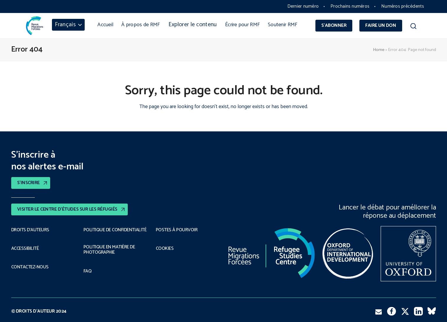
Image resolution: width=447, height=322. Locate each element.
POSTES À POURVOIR (177, 230)
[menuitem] (68, 25)
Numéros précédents (402, 6)
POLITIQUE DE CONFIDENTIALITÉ (115, 230)
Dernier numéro (303, 6)
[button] (413, 27)
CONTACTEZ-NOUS (30, 267)
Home (378, 49)
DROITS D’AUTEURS (30, 230)
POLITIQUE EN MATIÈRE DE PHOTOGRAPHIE (109, 250)
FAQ (87, 271)
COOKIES (165, 248)
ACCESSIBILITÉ (25, 248)
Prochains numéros (349, 6)
